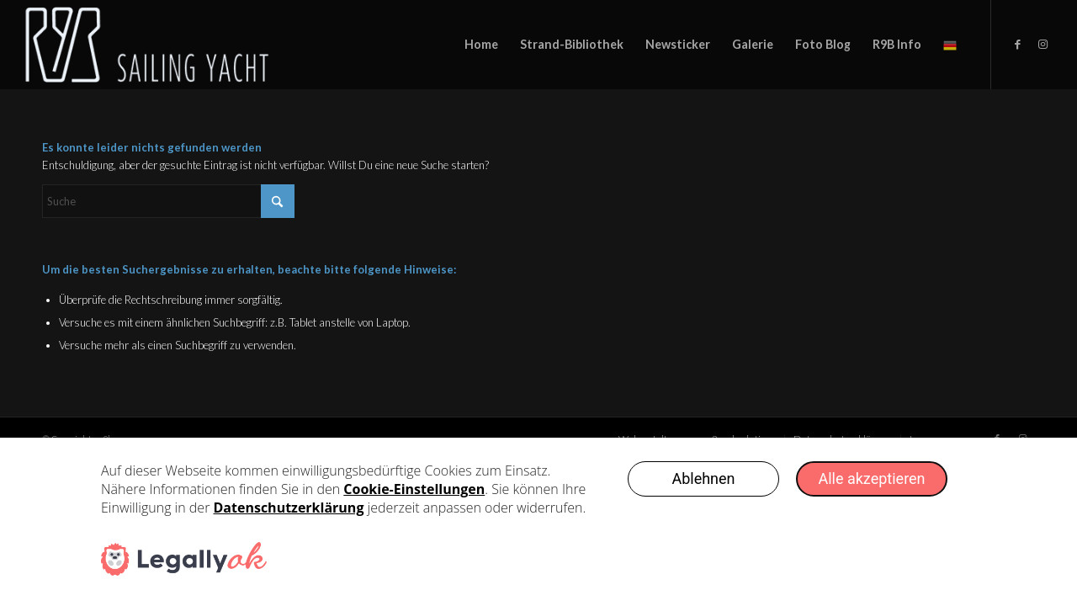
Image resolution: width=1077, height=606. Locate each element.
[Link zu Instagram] (1042, 43)
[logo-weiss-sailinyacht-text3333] (162, 44)
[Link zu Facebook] (1017, 43)
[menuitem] (481, 44)
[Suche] (168, 201)
